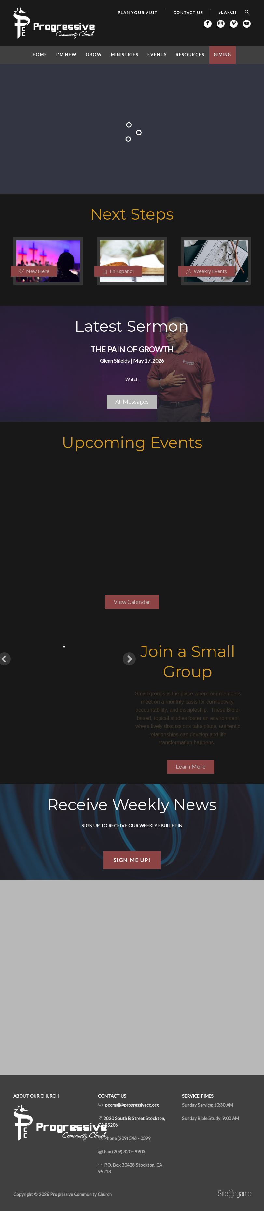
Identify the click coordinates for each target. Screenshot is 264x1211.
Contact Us (188, 12)
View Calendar (132, 601)
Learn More (191, 766)
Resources (190, 54)
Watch (132, 379)
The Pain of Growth (132, 349)
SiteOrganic (234, 1194)
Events (156, 54)
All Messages (132, 401)
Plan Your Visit (137, 12)
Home (40, 54)
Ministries (124, 54)
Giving (222, 54)
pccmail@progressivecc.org (132, 1105)
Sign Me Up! (132, 860)
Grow (94, 54)
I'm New (66, 54)
